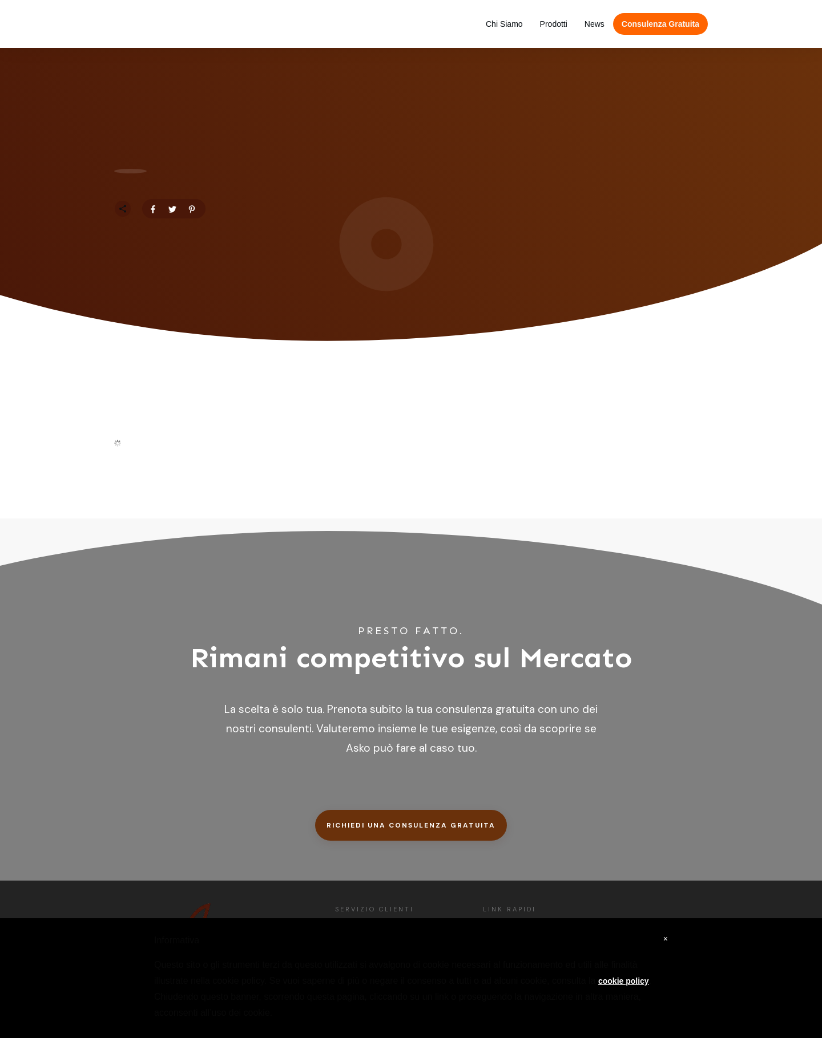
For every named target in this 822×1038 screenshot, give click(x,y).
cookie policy (623, 981)
